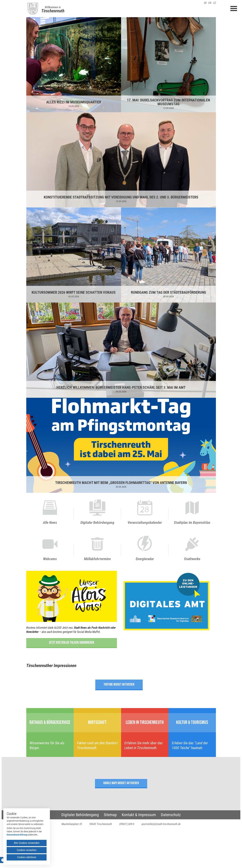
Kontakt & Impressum (139, 814)
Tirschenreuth (52, 10)
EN (209, 3)
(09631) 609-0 (126, 824)
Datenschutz (171, 814)
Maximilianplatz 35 (72, 824)
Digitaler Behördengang (80, 814)
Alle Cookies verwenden (26, 842)
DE (205, 3)
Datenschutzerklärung (17, 834)
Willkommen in (53, 7)
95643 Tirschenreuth (100, 824)
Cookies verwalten (26, 850)
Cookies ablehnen (26, 857)
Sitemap (110, 814)
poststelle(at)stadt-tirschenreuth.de (161, 824)
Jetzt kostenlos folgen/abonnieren (71, 642)
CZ (214, 3)
